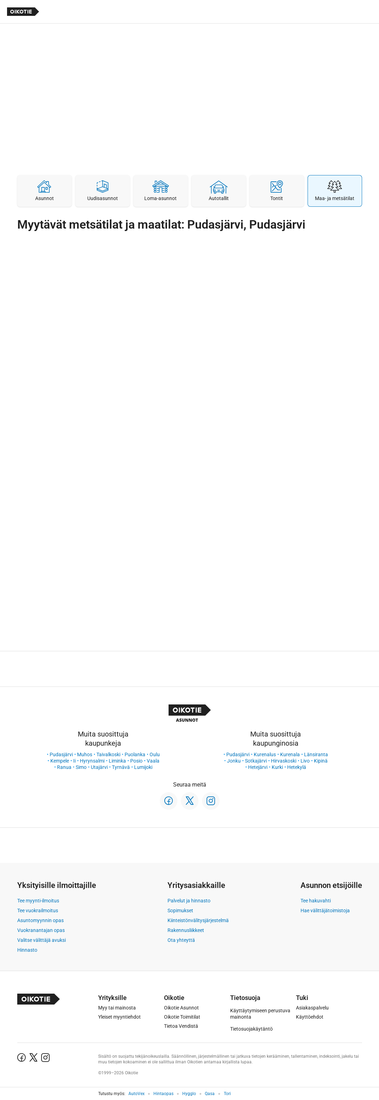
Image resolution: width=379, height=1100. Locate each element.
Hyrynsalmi (92, 761)
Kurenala (290, 754)
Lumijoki (143, 767)
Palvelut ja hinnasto (189, 900)
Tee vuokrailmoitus (37, 910)
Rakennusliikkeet (186, 930)
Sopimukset (180, 910)
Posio (136, 761)
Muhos (84, 754)
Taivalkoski (108, 754)
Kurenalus (265, 754)
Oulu (155, 754)
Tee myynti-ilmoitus (38, 900)
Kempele (59, 761)
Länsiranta (316, 754)
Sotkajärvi (256, 761)
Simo (81, 767)
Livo (305, 761)
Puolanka (135, 754)
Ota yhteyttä (181, 940)
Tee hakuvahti (316, 900)
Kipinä (321, 761)
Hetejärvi (257, 767)
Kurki (277, 767)
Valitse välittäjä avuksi (41, 940)
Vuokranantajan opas (41, 930)
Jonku (234, 761)
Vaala (153, 761)
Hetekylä (296, 767)
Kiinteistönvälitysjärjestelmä (198, 920)
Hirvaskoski (283, 761)
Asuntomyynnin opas (40, 920)
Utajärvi (99, 767)
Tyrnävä (121, 767)
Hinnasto (27, 950)
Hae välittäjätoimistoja (325, 910)
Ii (74, 761)
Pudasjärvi (61, 754)
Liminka (117, 761)
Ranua (64, 767)
